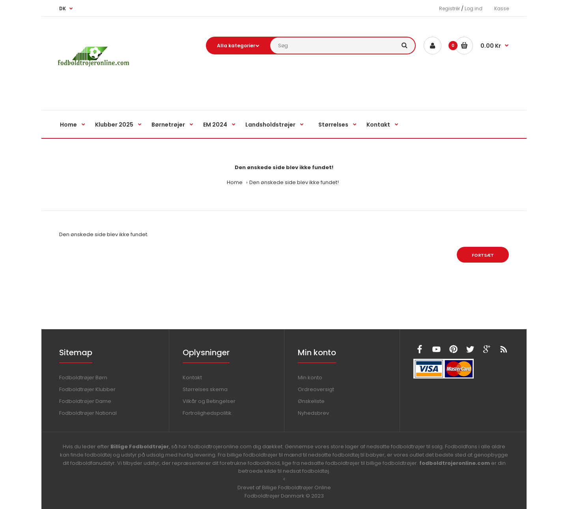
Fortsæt (483, 255)
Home (235, 182)
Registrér (449, 8)
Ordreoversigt (316, 389)
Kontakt (192, 377)
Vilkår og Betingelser (209, 401)
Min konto (310, 377)
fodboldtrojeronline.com (454, 463)
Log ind (473, 8)
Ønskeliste (311, 401)
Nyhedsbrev (313, 413)
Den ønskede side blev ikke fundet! (294, 182)
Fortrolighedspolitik (207, 413)
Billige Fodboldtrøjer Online (296, 487)
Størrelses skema (205, 389)
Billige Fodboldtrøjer (139, 446)
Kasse (501, 8)
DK (62, 8)
